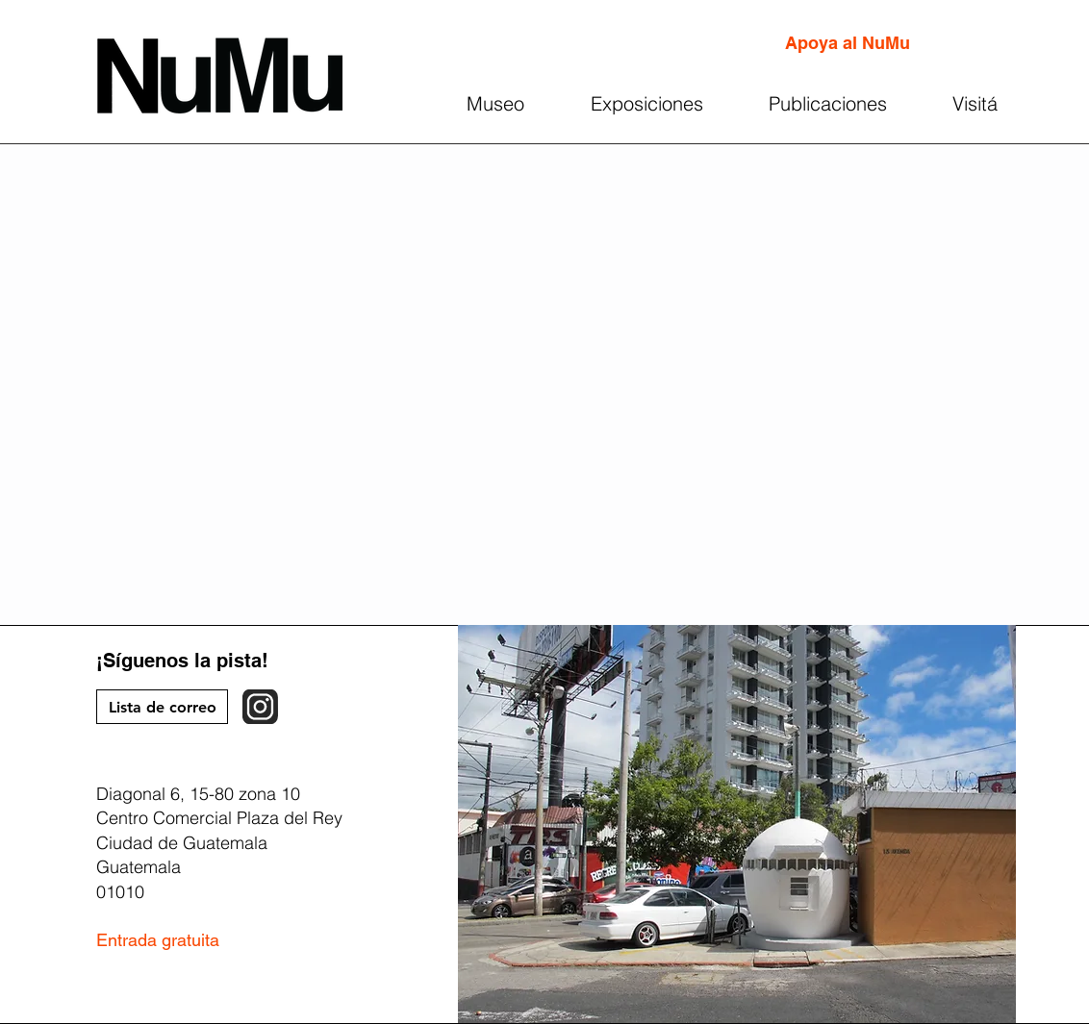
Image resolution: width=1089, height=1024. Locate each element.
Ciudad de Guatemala (181, 843)
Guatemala (138, 867)
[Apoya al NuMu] (847, 43)
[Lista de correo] (162, 706)
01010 (120, 892)
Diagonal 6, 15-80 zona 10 (198, 794)
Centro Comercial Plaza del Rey (219, 818)
